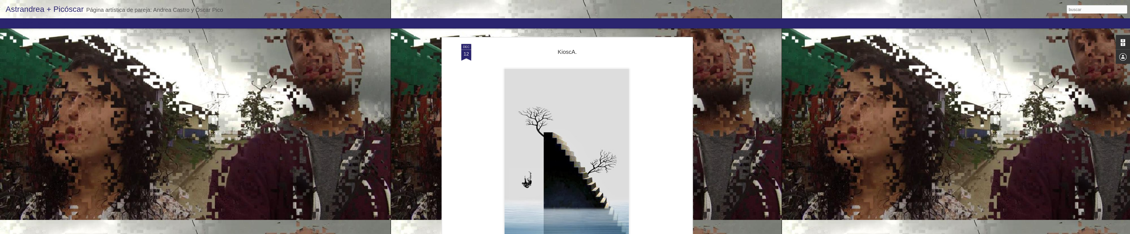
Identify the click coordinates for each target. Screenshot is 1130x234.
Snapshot (101, 23)
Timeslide (121, 23)
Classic (9, 23)
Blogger (587, 231)
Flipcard (26, 23)
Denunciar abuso (606, 231)
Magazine (46, 23)
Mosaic (64, 23)
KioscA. (567, 30)
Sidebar (82, 23)
